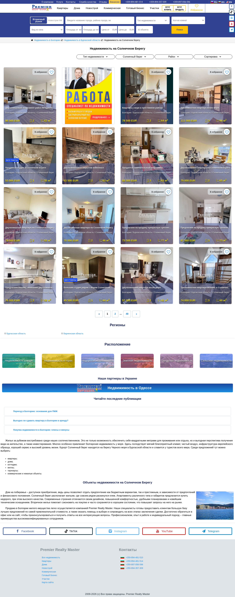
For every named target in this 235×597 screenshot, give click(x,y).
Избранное (196, 7)
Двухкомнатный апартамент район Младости (28, 108)
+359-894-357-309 (134, 568)
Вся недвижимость (51, 557)
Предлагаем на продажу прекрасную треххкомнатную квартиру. (147, 227)
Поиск (180, 29)
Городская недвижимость (177, 360)
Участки (154, 8)
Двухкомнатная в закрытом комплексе (84, 168)
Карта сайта (48, 582)
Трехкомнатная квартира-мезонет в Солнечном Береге (206, 287)
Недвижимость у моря (19, 360)
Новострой (92, 8)
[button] (47, 29)
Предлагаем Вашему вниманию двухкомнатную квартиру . (30, 287)
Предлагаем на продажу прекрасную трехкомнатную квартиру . (206, 227)
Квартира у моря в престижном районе (142, 108)
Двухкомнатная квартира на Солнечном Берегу (205, 168)
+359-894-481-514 (134, 561)
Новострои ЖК (55, 20)
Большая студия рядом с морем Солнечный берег (89, 287)
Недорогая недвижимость (98, 360)
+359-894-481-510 (134, 557)
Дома (77, 8)
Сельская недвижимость (216, 360)
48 (127, 314)
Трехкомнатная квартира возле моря (200, 108)
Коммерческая (112, 8)
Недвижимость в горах (58, 360)
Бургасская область (15, 333)
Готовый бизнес (135, 8)
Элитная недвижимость (137, 360)
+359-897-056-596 (134, 564)
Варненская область (72, 333)
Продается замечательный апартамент (142, 168)
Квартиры (62, 8)
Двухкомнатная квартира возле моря (141, 287)
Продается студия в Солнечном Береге (25, 168)
